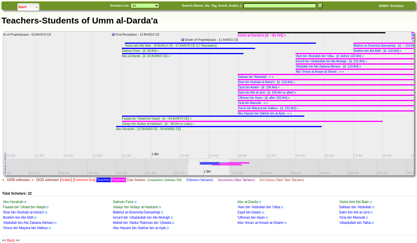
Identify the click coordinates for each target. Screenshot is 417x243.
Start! (28, 6)
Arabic (66, 180)
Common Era (84, 180)
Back (11, 240)
